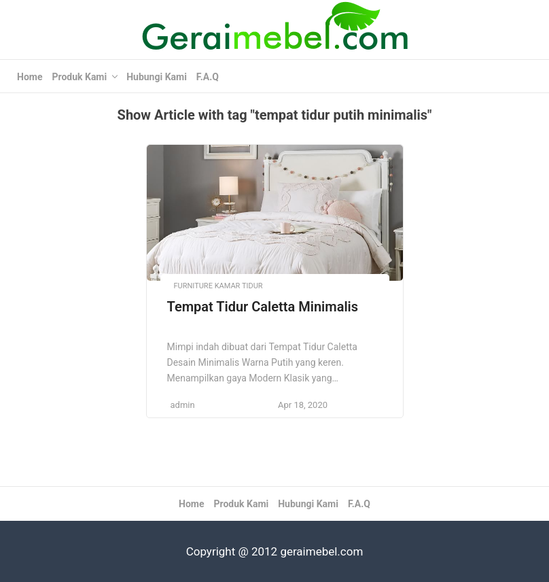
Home (29, 76)
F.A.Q (207, 76)
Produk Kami (79, 76)
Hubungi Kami (156, 76)
